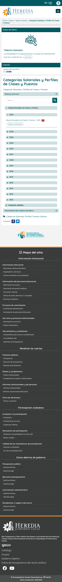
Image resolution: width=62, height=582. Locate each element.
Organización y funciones (12, 272)
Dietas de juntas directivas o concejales (17, 295)
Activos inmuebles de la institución (16, 275)
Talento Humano (21, 21)
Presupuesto (8, 358)
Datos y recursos (12, 94)
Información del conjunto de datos (19, 211)
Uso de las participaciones (12, 451)
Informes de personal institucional (15, 391)
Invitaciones (7, 417)
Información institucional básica (14, 268)
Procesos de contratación (14, 305)
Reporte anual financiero (12, 365)
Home (4, 21)
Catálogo (6, 550)
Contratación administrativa (13, 308)
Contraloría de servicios (11, 421)
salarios (43, 216)
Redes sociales (8, 438)
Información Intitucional (13, 265)
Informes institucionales (11, 388)
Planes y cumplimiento (13, 371)
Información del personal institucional (19, 281)
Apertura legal (8, 471)
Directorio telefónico (10, 299)
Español (50, 2)
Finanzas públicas (10, 355)
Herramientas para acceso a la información (18, 335)
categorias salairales (15, 216)
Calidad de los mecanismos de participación (22, 444)
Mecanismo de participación (15, 431)
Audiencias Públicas (10, 425)
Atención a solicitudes (11, 447)
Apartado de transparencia (13, 342)
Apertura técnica (9, 467)
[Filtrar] (54, 100)
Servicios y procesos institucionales (18, 318)
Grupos (11, 21)
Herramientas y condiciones (15, 331)
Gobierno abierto (11, 558)
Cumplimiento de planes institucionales (17, 378)
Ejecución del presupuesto (13, 362)
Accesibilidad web (10, 338)
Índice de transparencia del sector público (24, 562)
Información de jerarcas (11, 285)
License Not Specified (11, 69)
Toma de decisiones (11, 397)
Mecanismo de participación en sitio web (18, 434)
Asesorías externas (10, 292)
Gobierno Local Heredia (37, 537)
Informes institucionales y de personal (20, 384)
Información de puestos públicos (15, 288)
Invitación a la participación (15, 414)
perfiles (28, 216)
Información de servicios (12, 322)
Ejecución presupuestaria (14, 477)
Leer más (28, 57)
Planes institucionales (11, 375)
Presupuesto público (12, 464)
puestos (35, 216)
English (45, 2)
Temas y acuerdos (9, 401)
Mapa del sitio (31, 252)
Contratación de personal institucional (16, 312)
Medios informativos (10, 325)
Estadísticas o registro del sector (17, 503)
